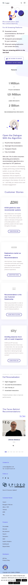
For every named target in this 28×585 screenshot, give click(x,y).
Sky (3, 514)
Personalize (5, 526)
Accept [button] (18, 580)
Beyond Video (6, 546)
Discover (5, 529)
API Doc (5, 558)
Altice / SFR (6, 507)
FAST (4, 539)
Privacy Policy (6, 560)
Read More (16, 583)
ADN (4, 512)
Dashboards (6, 544)
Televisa (5, 509)
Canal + (4, 502)
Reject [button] (10, 583)
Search (4, 534)
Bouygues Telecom (7, 504)
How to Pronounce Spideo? (10, 490)
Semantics (5, 536)
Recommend (6, 531)
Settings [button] (24, 580)
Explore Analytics (7, 541)
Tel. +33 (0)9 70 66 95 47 (9, 468)
